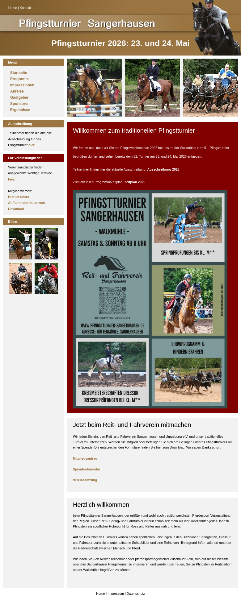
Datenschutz (136, 593)
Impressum (116, 593)
